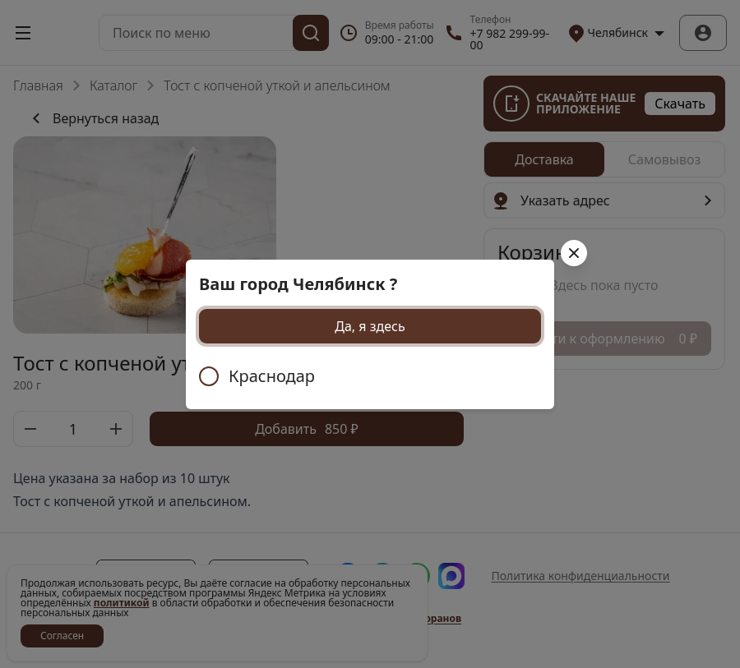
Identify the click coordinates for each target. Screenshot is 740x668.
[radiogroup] (370, 376)
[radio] (370, 376)
